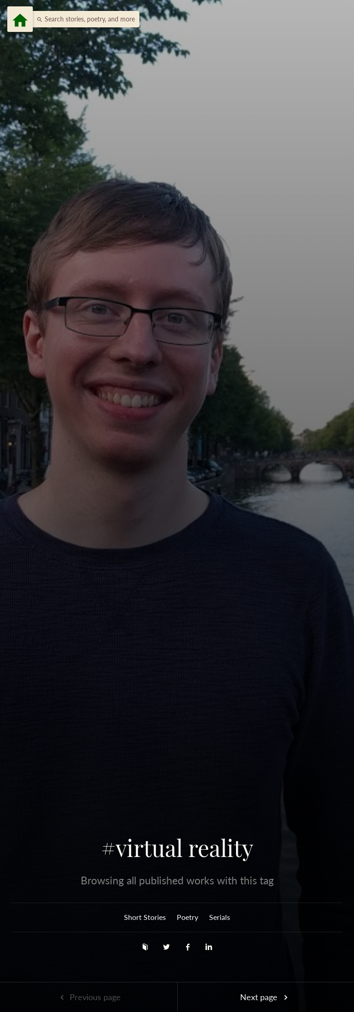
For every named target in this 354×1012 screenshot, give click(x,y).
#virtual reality (177, 848)
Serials (219, 917)
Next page (265, 997)
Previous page (88, 997)
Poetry (187, 917)
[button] (83, 19)
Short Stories (145, 917)
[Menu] (20, 19)
